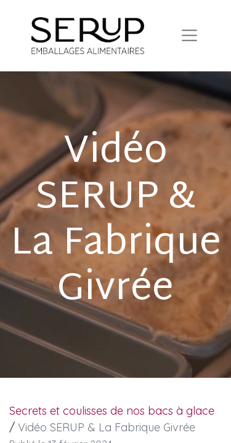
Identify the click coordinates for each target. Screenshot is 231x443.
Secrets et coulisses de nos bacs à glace (111, 411)
